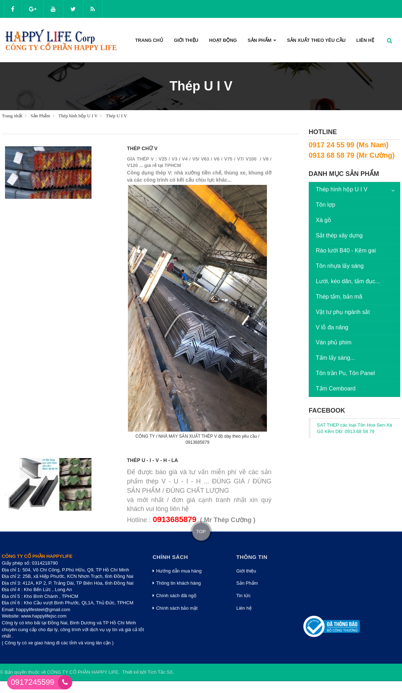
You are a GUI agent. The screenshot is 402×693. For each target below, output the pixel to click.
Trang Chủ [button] (149, 40)
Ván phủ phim (334, 342)
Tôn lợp (325, 205)
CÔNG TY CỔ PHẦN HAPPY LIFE (82, 672)
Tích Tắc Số (160, 672)
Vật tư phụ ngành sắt (343, 312)
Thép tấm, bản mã (339, 297)
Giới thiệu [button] (186, 40)
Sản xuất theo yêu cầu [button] (316, 40)
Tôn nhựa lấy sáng (340, 266)
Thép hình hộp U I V (341, 189)
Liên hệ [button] (365, 40)
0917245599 (32, 682)
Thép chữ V (142, 148)
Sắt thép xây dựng (339, 235)
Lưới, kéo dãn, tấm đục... (348, 281)
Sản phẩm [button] (262, 42)
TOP (201, 531)
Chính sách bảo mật (175, 608)
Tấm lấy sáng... (335, 358)
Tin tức (243, 595)
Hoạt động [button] (223, 40)
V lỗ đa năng (332, 327)
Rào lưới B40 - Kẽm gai (346, 250)
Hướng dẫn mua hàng (177, 571)
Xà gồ (323, 220)
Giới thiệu (246, 571)
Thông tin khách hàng (177, 583)
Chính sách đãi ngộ (175, 595)
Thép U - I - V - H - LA (152, 460)
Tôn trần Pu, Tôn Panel (345, 373)
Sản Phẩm (247, 583)
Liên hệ (243, 608)
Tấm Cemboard (336, 388)
